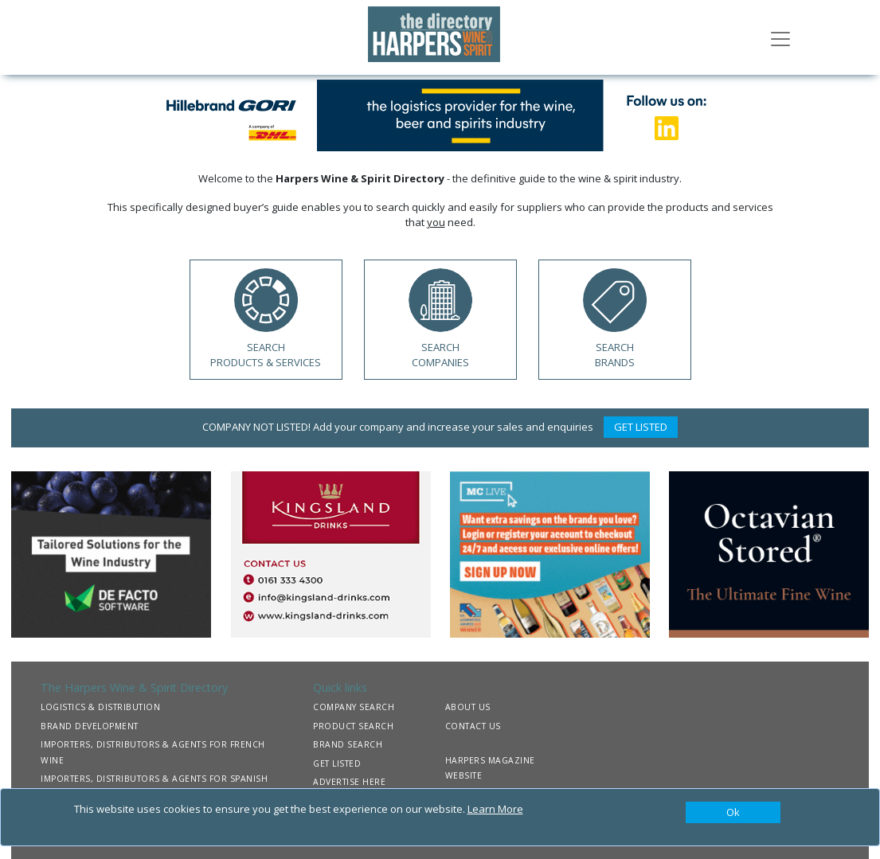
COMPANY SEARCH (353, 707)
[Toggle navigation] (780, 37)
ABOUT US (468, 707)
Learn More (495, 809)
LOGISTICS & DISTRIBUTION (100, 707)
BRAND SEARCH (347, 744)
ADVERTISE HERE (349, 781)
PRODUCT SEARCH (353, 726)
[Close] (733, 813)
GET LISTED (640, 427)
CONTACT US (473, 726)
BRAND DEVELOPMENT (90, 726)
